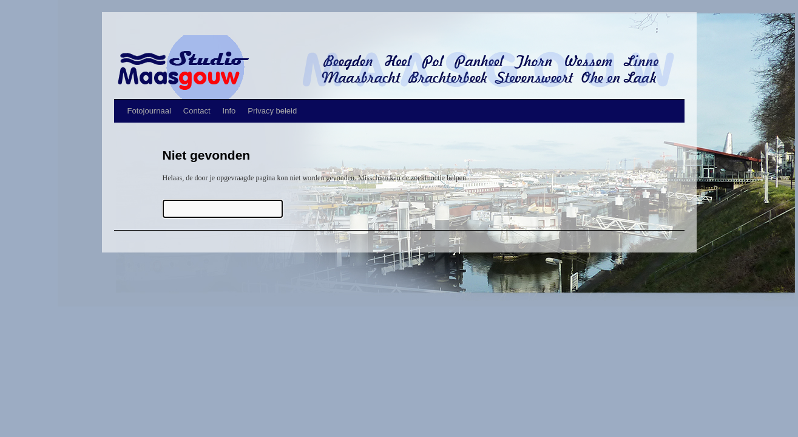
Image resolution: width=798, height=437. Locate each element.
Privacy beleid (272, 110)
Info (229, 110)
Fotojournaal (149, 110)
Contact (197, 110)
